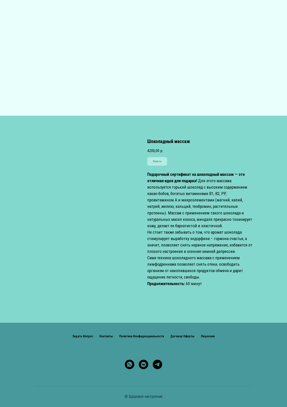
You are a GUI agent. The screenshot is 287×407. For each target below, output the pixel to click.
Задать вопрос (82, 336)
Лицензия (208, 336)
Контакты (106, 336)
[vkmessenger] (143, 364)
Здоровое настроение (146, 396)
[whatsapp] (129, 364)
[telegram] (157, 364)
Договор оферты (182, 336)
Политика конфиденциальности (141, 336)
